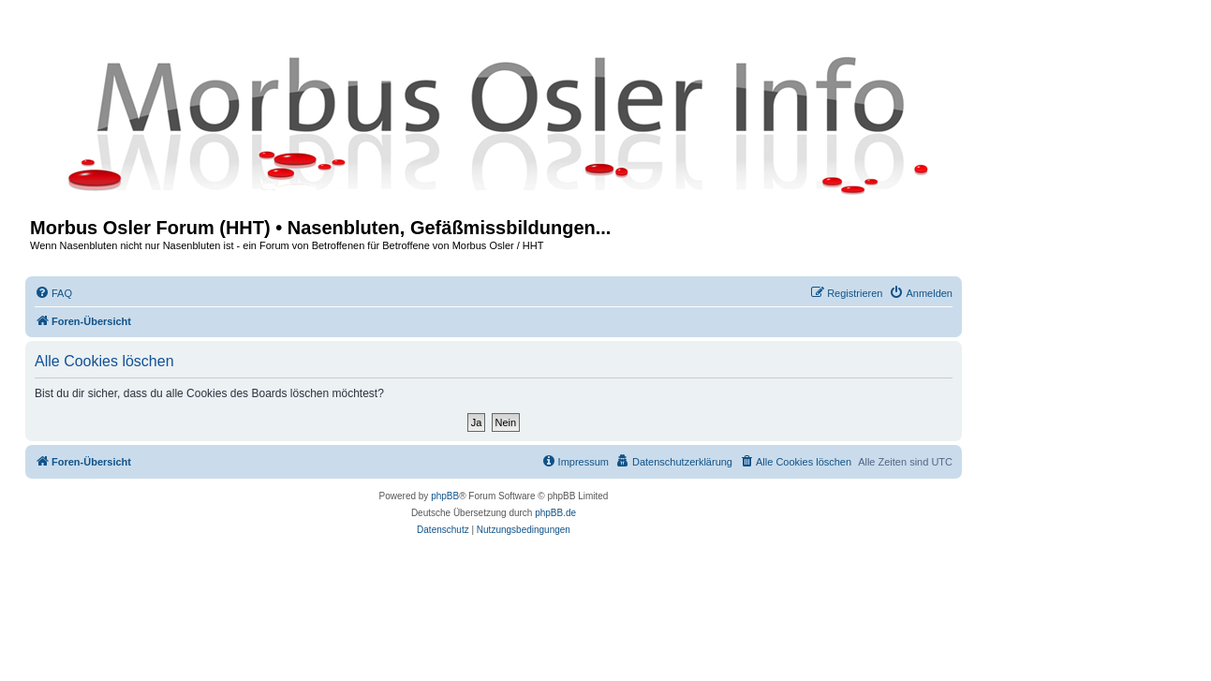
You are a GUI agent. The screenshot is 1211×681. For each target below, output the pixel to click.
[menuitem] (53, 293)
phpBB (445, 496)
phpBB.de (555, 513)
